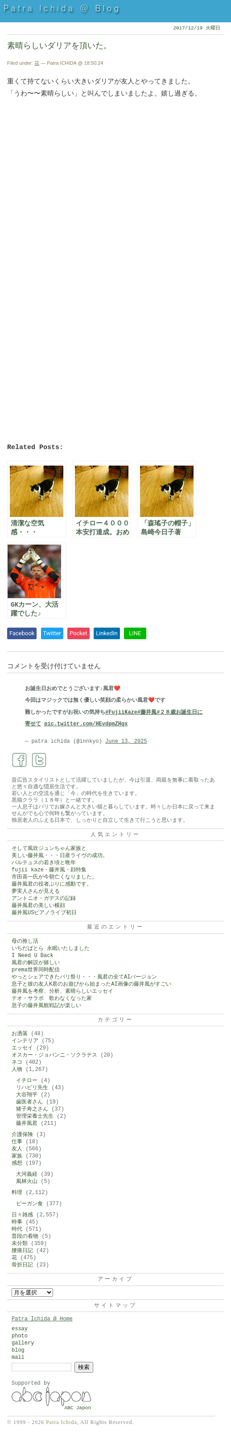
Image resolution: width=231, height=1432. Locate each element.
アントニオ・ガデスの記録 (44, 898)
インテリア (25, 1041)
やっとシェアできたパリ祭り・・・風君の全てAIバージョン (84, 977)
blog (18, 1350)
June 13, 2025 (126, 741)
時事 (17, 1222)
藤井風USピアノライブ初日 (44, 913)
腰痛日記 (22, 1251)
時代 (17, 1229)
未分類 (20, 1244)
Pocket (78, 633)
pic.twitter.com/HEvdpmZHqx (86, 724)
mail (18, 1357)
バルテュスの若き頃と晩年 (44, 863)
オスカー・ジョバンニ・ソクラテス (54, 1055)
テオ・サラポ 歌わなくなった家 (52, 998)
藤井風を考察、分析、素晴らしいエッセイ (62, 991)
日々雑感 (22, 1215)
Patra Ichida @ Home (42, 1319)
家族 (17, 1156)
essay (20, 1329)
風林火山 (26, 1181)
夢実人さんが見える (36, 891)
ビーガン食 (29, 1204)
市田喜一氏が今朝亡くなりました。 (54, 877)
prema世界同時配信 (36, 970)
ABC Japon (78, 1408)
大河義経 (26, 1174)
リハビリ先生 (32, 1088)
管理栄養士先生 (35, 1116)
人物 (17, 1069)
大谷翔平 (26, 1095)
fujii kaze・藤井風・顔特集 (49, 870)
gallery (23, 1343)
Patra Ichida (61, 1422)
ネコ (17, 1062)
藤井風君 (26, 1123)
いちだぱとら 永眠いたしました (51, 948)
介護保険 (22, 1135)
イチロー (26, 1081)
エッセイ (22, 1048)
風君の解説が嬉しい (36, 963)
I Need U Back (33, 956)
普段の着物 (25, 1236)
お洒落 (20, 1034)
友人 (17, 1149)
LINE (135, 633)
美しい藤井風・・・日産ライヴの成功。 (60, 856)
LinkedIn (107, 633)
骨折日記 (22, 1265)
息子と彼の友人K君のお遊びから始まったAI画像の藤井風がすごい (91, 984)
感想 (17, 1163)
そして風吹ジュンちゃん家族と (49, 848)
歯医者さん (29, 1102)
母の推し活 (25, 941)
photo (20, 1336)
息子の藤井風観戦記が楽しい (46, 1006)
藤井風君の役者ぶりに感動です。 (52, 884)
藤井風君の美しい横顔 (38, 906)
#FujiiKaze (121, 712)
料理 (17, 1193)
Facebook (21, 633)
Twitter (52, 633)
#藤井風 (147, 712)
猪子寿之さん (32, 1109)
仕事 (17, 1142)
